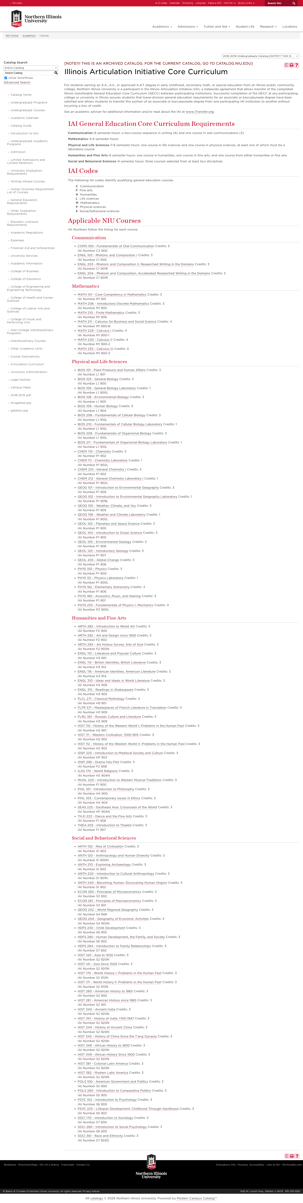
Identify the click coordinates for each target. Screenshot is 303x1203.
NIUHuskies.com (292, 1164)
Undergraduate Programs (29, 102)
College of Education (26, 278)
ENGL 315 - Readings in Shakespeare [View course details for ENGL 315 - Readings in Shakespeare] (105, 689)
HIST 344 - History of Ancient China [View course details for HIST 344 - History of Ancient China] (105, 1027)
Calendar (174, 3)
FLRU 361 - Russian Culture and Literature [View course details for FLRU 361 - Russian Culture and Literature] (109, 716)
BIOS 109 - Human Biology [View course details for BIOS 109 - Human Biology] (98, 406)
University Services (24, 255)
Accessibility (256, 1164)
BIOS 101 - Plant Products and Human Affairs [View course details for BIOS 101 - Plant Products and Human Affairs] (112, 370)
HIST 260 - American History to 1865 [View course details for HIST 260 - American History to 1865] (105, 991)
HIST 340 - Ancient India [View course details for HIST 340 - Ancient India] (96, 1009)
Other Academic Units (26, 348)
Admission (18, 151)
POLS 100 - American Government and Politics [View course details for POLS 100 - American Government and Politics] (113, 1081)
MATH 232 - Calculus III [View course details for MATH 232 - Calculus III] (95, 349)
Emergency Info (226, 1164)
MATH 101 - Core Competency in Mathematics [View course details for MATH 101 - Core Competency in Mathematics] (112, 294)
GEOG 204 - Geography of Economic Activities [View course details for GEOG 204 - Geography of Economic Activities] (113, 919)
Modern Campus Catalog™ (197, 1198)
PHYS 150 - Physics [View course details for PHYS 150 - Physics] (92, 569)
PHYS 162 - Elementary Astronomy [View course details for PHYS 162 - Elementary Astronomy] (104, 587)
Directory (187, 3)
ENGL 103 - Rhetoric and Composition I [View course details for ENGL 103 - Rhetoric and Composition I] (107, 255)
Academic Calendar (25, 117)
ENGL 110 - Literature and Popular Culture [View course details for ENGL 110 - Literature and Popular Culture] (109, 653)
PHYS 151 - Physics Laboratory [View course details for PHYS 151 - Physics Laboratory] (100, 578)
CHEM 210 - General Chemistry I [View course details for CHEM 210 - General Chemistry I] (102, 469)
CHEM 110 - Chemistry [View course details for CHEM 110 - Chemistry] (94, 451)
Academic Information (27, 263)
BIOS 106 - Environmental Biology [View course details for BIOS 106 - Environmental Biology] (103, 397)
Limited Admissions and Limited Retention (26, 161)
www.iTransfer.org (200, 112)
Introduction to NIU (24, 133)
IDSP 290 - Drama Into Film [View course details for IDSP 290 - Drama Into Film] (98, 762)
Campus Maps (21, 387)
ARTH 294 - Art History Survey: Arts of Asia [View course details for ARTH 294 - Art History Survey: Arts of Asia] (110, 644)
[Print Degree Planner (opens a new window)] (286, 65)
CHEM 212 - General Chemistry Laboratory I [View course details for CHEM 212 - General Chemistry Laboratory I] (110, 478)
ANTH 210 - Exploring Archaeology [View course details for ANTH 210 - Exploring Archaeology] (104, 864)
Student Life (245, 26)
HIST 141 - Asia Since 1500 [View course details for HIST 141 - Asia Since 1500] (97, 964)
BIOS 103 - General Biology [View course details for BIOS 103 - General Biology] (98, 379)
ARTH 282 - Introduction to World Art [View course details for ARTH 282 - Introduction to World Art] (106, 626)
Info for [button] (230, 3)
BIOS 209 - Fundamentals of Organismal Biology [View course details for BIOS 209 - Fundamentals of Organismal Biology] (114, 433)
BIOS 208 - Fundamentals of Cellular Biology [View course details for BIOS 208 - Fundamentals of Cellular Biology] (111, 415)
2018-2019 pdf (21, 395)
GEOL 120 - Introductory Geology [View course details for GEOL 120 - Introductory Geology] (103, 551)
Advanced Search (17, 82)
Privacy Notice (91, 1191)
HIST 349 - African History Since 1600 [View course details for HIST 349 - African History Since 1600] (106, 1054)
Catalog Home (21, 94)
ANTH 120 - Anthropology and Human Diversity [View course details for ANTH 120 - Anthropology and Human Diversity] (113, 855)
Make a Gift (214, 3)
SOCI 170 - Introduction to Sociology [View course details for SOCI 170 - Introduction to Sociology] (105, 1118)
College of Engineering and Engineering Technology (28, 288)
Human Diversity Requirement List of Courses (30, 191)
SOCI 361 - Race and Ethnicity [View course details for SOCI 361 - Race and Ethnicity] (100, 1136)
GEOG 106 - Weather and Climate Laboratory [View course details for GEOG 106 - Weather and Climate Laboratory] (112, 514)
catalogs (96, 1198)
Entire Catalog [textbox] (14, 67)
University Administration (29, 372)
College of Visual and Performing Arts (24, 321)
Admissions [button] (188, 26)
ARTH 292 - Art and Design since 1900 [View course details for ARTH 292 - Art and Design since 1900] (107, 635)
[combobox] (260, 56)
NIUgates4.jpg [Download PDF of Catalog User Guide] (21, 402)
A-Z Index (161, 3)
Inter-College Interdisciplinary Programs (30, 332)
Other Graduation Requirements (21, 212)
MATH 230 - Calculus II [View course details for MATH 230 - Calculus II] (95, 339)
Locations (290, 26)
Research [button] (268, 26)
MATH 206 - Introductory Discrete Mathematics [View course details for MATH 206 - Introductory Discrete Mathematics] (113, 303)
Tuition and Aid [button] (217, 26)
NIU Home (12, 35)
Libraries (201, 3)
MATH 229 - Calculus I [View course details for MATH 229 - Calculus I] (94, 330)
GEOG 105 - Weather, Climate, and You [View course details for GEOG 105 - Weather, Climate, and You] (107, 505)
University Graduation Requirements (24, 172)
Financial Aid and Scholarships (32, 248)
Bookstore (10, 1164)
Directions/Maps (28, 1164)
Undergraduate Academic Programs (27, 143)
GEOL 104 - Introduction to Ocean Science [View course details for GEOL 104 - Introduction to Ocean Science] (110, 533)
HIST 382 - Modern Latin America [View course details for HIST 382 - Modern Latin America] (103, 1072)
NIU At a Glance (49, 1164)
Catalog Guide (21, 125)
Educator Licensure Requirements (22, 223)
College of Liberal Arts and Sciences (28, 310)
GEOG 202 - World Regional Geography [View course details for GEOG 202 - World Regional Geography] (108, 910)
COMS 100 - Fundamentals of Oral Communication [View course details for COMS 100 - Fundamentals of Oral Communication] (116, 246)
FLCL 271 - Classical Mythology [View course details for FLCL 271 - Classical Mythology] (101, 699)
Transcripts (67, 1164)
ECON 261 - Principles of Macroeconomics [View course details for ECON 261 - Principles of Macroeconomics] (109, 901)
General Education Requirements (22, 201)
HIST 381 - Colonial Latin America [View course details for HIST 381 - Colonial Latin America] (103, 1063)
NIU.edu (15, 2)
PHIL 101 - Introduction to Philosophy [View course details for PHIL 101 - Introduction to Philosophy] (106, 789)
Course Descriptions (25, 356)
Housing (243, 1164)
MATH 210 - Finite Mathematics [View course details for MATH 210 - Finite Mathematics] (101, 312)
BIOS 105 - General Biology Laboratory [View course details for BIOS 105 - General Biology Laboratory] (107, 388)
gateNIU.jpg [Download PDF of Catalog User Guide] (19, 410)
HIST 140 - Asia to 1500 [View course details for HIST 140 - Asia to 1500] (95, 955)
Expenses (17, 240)
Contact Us (82, 1164)
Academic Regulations (27, 232)
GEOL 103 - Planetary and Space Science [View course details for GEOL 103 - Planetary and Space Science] (109, 523)
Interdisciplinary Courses (28, 340)
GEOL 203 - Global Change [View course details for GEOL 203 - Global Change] (98, 560)
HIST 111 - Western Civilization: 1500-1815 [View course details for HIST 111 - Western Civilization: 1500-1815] (108, 735)
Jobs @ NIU (273, 1164)
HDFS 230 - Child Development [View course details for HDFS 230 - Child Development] (101, 928)
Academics (29, 35)
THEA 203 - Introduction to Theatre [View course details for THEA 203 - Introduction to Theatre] (105, 825)
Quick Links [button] (246, 3)
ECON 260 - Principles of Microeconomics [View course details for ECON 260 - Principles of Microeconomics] (109, 892)
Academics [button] (162, 26)
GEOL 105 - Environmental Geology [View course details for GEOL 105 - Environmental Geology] (104, 542)
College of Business (25, 271)
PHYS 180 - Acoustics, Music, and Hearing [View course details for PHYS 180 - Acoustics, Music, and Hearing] (109, 596)
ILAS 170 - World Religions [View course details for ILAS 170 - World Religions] (98, 771)
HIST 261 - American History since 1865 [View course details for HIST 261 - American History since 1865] (107, 1000)
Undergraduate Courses (28, 110)
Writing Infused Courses (28, 181)
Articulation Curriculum (27, 364)
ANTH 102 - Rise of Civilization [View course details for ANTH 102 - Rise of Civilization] (100, 846)
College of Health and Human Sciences (30, 299)
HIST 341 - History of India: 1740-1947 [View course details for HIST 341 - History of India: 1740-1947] (106, 1018)
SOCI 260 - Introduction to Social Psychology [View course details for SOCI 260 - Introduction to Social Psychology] (112, 1127)
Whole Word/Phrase (21, 77)
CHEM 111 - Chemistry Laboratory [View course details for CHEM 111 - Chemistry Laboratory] (103, 460)
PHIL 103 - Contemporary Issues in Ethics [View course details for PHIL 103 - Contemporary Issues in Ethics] (109, 798)
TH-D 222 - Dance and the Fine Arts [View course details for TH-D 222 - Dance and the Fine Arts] (105, 816)
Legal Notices (20, 379)
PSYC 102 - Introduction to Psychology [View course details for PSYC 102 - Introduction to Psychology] (107, 1099)
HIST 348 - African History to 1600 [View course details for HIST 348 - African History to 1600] (104, 1045)
